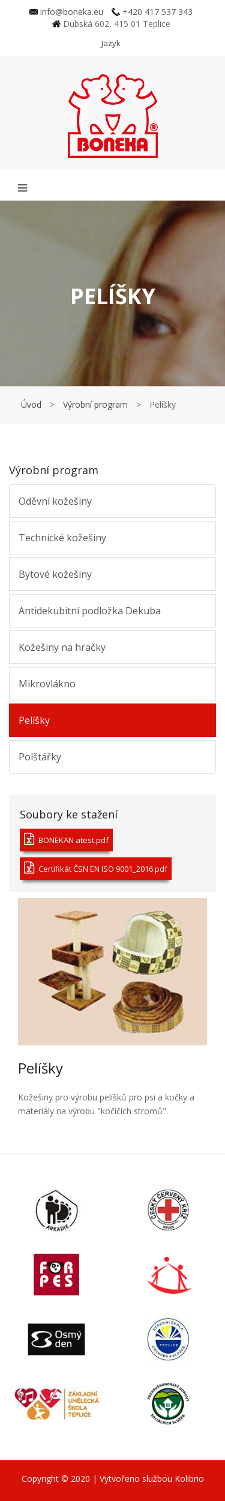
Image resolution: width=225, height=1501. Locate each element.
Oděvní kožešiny (55, 501)
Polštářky (40, 756)
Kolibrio (189, 1478)
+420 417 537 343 (152, 11)
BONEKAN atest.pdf (66, 839)
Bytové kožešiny (55, 574)
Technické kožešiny (62, 537)
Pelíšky (34, 720)
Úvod (31, 404)
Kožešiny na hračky (62, 647)
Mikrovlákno (47, 683)
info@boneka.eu (66, 11)
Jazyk (111, 43)
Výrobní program (95, 404)
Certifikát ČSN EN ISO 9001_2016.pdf (95, 868)
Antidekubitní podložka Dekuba (90, 610)
